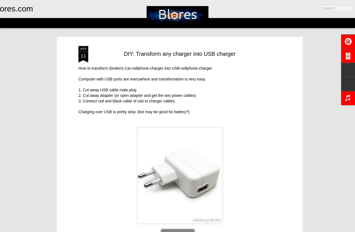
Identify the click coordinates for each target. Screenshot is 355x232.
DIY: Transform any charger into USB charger (179, 52)
